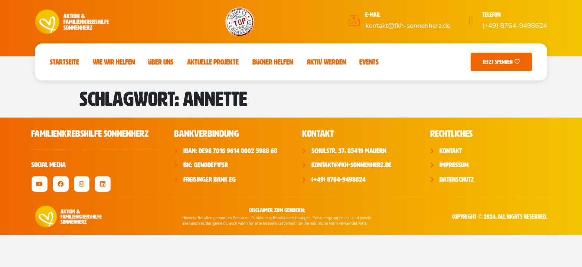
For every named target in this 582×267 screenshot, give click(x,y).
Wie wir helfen (114, 62)
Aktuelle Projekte (213, 62)
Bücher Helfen (272, 62)
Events (369, 62)
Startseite (64, 62)
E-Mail (372, 14)
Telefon (491, 14)
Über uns (160, 62)
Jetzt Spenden (501, 62)
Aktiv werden (326, 62)
